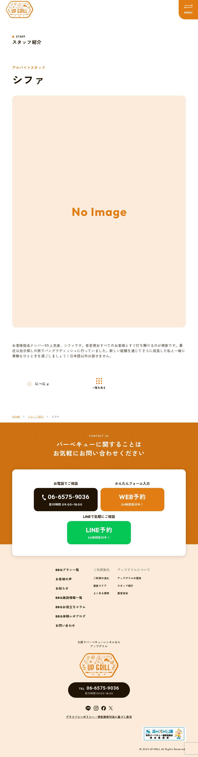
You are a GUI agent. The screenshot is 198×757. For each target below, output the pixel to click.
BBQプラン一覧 (67, 570)
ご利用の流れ (101, 578)
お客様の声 (63, 579)
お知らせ (62, 588)
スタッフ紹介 (125, 585)
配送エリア (100, 585)
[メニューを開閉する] (188, 9)
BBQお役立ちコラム (70, 607)
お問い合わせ (65, 626)
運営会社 (122, 593)
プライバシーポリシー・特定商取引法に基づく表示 (99, 717)
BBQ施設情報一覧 (68, 598)
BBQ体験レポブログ (70, 616)
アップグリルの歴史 (129, 578)
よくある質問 (101, 593)
